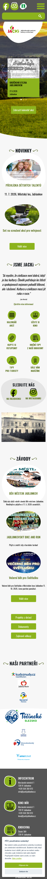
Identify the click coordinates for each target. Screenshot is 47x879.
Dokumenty (23, 627)
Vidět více (22, 246)
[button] (21, 99)
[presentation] (4, 71)
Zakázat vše (23, 871)
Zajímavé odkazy (23, 636)
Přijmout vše (23, 865)
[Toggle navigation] (41, 6)
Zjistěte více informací (23, 304)
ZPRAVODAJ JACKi (23, 877)
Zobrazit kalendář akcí (23, 110)
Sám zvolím (16, 858)
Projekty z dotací (23, 617)
